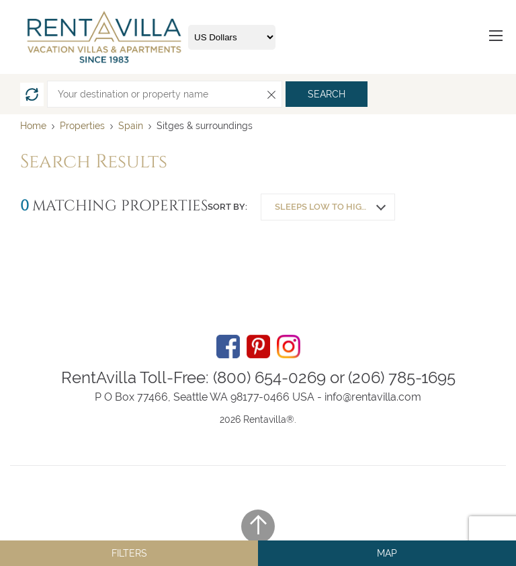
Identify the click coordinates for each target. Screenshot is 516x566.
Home (33, 125)
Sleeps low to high (321, 207)
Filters (129, 553)
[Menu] (496, 37)
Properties (82, 125)
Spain (132, 125)
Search (326, 94)
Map (387, 553)
